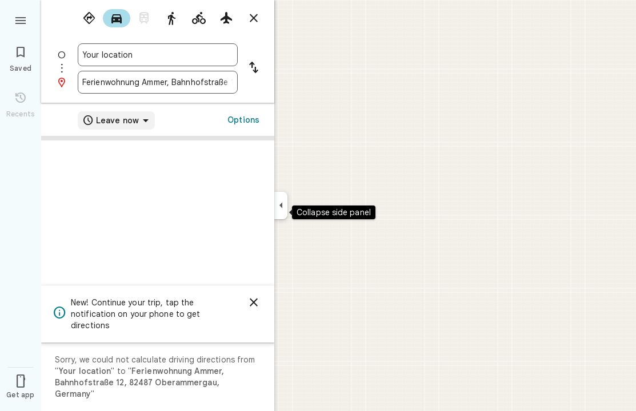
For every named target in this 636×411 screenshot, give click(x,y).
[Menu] (20, 19)
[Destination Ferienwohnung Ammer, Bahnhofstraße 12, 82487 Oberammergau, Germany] (157, 82)
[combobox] (157, 54)
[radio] (89, 18)
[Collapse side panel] (280, 205)
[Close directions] (254, 18)
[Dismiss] (254, 302)
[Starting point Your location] (157, 55)
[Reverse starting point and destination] (254, 68)
